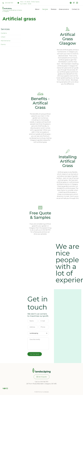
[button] (41, 377)
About (37, 9)
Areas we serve (64, 9)
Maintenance (5, 40)
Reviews (53, 9)
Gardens (4, 33)
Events (3, 44)
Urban (3, 37)
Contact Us (75, 9)
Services (45, 9)
